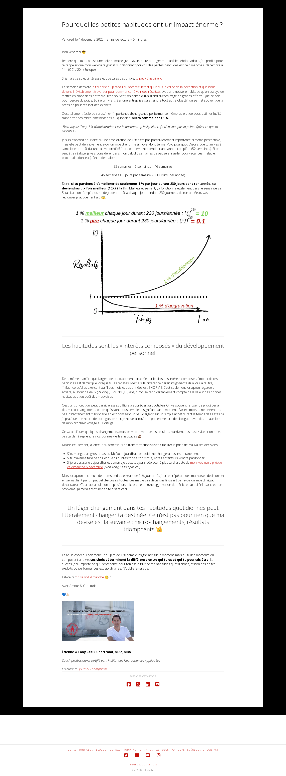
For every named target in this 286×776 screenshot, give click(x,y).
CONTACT (212, 750)
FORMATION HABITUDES (154, 750)
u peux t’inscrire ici (149, 78)
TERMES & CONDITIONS (143, 764)
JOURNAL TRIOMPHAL (122, 750)
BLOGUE (101, 750)
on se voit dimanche (90, 577)
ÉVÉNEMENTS (195, 750)
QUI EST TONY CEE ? (81, 750)
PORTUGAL (178, 750)
